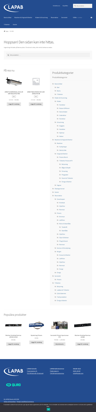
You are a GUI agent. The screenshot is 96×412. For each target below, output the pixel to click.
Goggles (61, 126)
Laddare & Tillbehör (63, 290)
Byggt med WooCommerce (25, 402)
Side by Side (62, 150)
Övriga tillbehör (67, 182)
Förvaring (65, 171)
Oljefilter (62, 206)
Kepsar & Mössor (64, 108)
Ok (48, 409)
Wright (59, 251)
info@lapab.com (78, 373)
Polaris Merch (63, 157)
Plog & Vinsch (63, 241)
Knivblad (62, 203)
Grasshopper (61, 199)
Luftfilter (62, 220)
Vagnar (59, 185)
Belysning (65, 164)
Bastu (59, 91)
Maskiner (60, 143)
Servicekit (64, 17)
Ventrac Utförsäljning (63, 248)
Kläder (59, 101)
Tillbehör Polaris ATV (65, 161)
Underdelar (62, 115)
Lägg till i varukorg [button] (14, 104)
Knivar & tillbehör (64, 255)
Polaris (59, 213)
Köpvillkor (65, 6)
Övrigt (61, 269)
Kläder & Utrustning (41, 17)
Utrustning (60, 122)
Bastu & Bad (7, 17)
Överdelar (62, 119)
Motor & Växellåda (64, 224)
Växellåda (64, 231)
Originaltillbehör (62, 154)
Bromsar (62, 216)
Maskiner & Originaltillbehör (23, 17)
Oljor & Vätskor (64, 237)
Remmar (62, 210)
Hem (7, 31)
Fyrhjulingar (63, 147)
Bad (58, 87)
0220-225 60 (76, 371)
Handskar (62, 105)
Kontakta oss (56, 6)
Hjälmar (61, 133)
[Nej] (94, 407)
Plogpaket (65, 175)
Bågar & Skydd (66, 168)
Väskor (61, 136)
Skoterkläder (63, 112)
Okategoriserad (59, 189)
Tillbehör (7, 24)
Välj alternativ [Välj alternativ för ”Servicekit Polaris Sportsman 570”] (59, 344)
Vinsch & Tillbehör (67, 178)
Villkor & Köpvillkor (10, 402)
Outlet (15, 24)
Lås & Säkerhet (61, 293)
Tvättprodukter (62, 297)
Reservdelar (54, 17)
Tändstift (64, 227)
